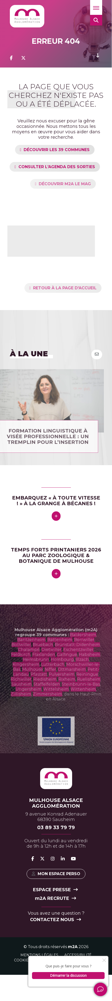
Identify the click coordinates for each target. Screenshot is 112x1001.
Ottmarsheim (72, 683)
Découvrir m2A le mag (78, 184)
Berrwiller (84, 653)
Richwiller (21, 693)
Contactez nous (55, 919)
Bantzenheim (31, 653)
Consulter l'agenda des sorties (56, 166)
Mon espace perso (56, 873)
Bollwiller (21, 658)
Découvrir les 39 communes (57, 149)
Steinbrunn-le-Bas (81, 698)
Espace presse (55, 889)
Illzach (82, 673)
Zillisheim (21, 707)
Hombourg (62, 673)
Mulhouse (32, 683)
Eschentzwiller (78, 663)
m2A (73, 946)
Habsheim (89, 668)
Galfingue (67, 668)
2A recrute (55, 898)
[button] (96, 7)
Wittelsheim (56, 703)
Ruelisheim (88, 693)
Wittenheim (83, 703)
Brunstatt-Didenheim (77, 658)
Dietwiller (51, 663)
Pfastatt (39, 688)
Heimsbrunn (36, 673)
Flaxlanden (43, 668)
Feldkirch (21, 668)
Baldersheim (83, 648)
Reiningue (87, 688)
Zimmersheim (47, 707)
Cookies (22, 960)
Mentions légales (39, 955)
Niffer (50, 683)
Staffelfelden (46, 698)
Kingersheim (26, 678)
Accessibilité (78, 955)
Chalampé (29, 663)
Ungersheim (29, 703)
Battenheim (59, 653)
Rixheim (66, 693)
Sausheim (21, 698)
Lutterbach (52, 678)
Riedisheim (45, 693)
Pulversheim (62, 688)
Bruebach (43, 658)
